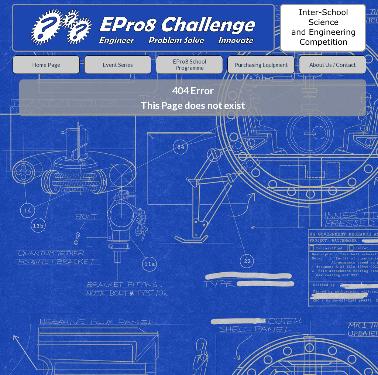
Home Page (46, 65)
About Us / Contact (332, 65)
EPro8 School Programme (189, 64)
